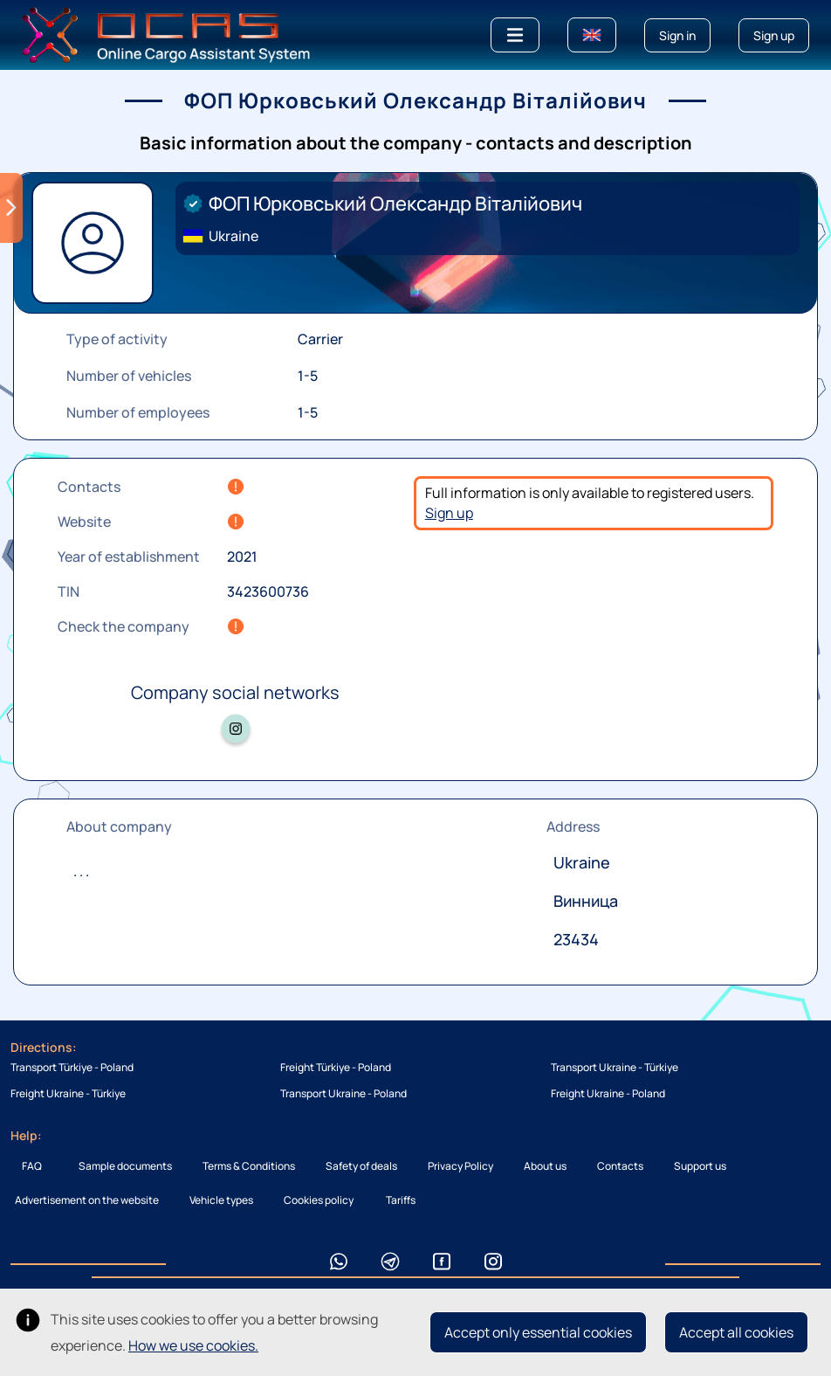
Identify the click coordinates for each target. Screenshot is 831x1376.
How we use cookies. (193, 1345)
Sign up (449, 512)
